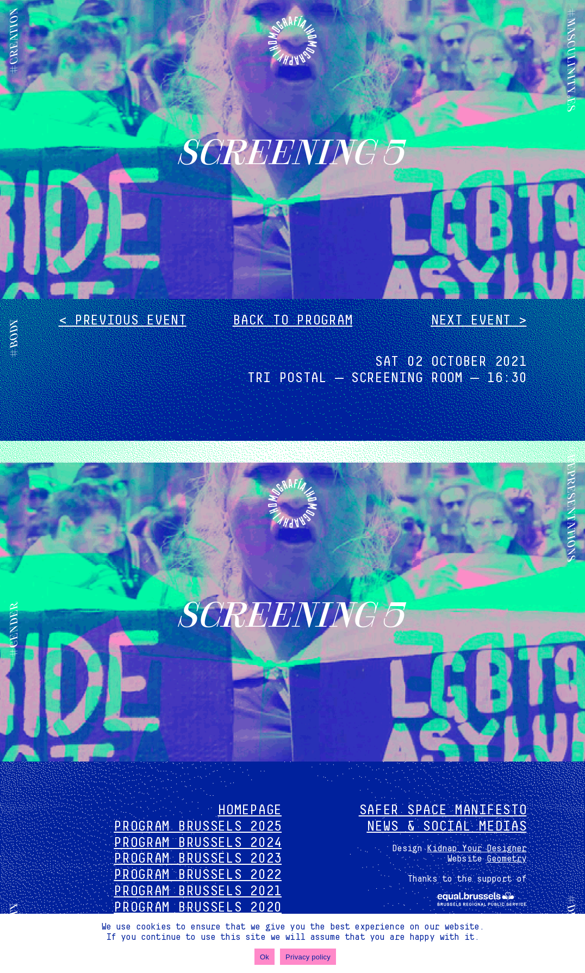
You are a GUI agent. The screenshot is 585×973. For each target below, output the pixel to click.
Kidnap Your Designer (476, 848)
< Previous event (122, 320)
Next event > (478, 320)
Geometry (506, 859)
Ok (264, 957)
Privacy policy (308, 957)
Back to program (293, 320)
